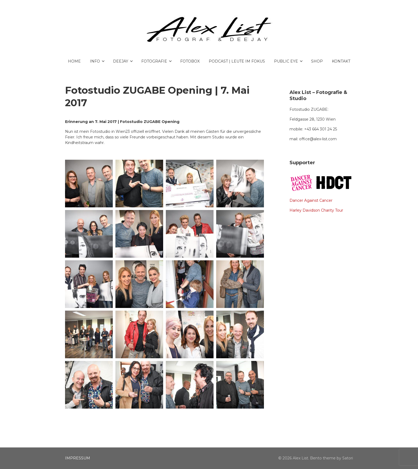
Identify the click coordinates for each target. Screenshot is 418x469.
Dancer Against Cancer (311, 200)
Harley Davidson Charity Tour (316, 210)
